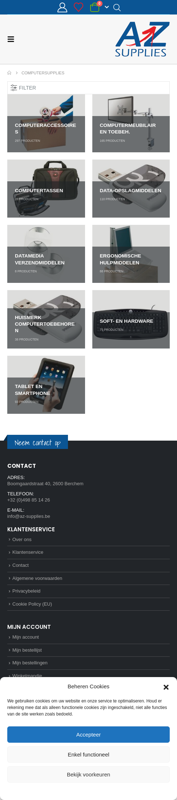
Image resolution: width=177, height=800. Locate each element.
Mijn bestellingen (30, 662)
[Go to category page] (46, 123)
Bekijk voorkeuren (88, 774)
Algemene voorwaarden (37, 578)
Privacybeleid (101, 790)
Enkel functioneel (88, 754)
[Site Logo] (142, 39)
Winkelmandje (27, 676)
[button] (166, 686)
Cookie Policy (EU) (32, 604)
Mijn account (25, 637)
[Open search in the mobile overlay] (117, 7)
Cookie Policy (72, 790)
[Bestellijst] (78, 7)
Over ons (22, 539)
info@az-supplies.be (28, 516)
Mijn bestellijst (27, 650)
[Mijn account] (62, 7)
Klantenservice (27, 552)
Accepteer (88, 734)
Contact (20, 565)
